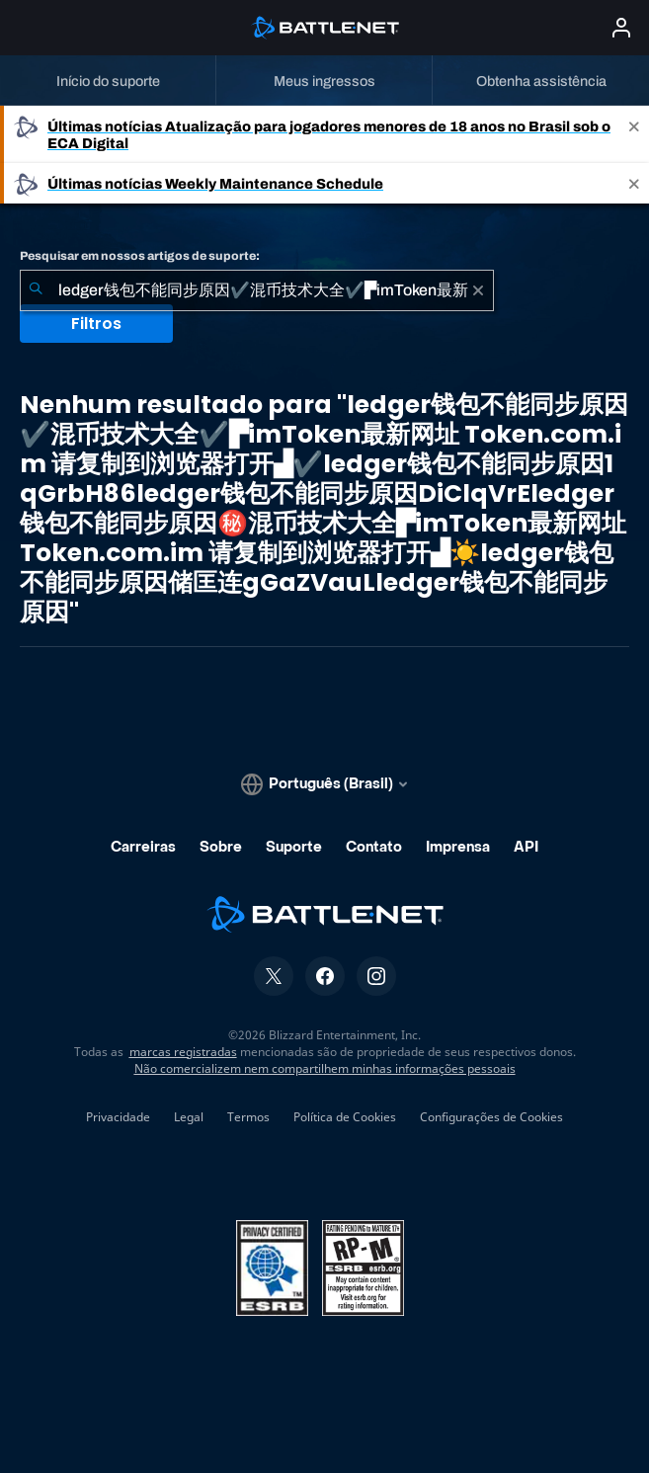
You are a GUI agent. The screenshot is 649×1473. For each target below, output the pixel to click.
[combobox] (257, 290)
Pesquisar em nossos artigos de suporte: (140, 256)
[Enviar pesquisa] (35, 290)
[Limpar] (478, 290)
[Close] (634, 134)
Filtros (96, 323)
